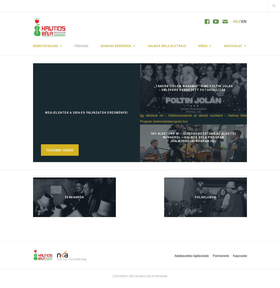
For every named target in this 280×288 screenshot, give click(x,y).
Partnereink (221, 256)
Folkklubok (205, 197)
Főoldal (82, 46)
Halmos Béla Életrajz (167, 46)
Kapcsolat (233, 46)
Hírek (203, 46)
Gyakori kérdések (116, 46)
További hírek (60, 150)
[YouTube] (207, 21)
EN (244, 21)
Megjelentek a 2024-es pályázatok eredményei (86, 112)
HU (236, 21)
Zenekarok (74, 197)
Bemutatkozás (45, 46)
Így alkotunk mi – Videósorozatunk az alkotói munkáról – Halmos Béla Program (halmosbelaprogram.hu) (193, 137)
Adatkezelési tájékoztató (191, 256)
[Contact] (225, 22)
